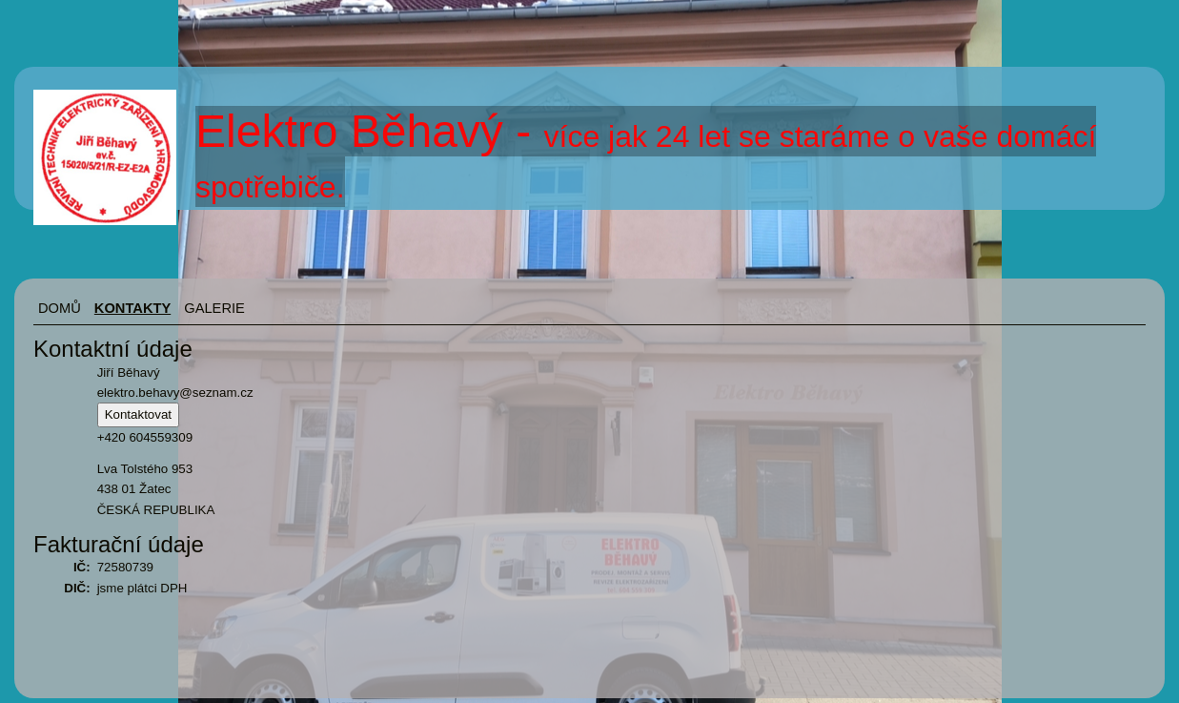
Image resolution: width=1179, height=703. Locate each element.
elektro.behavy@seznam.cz (175, 392)
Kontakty (132, 308)
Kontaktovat (138, 414)
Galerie (214, 308)
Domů (59, 308)
